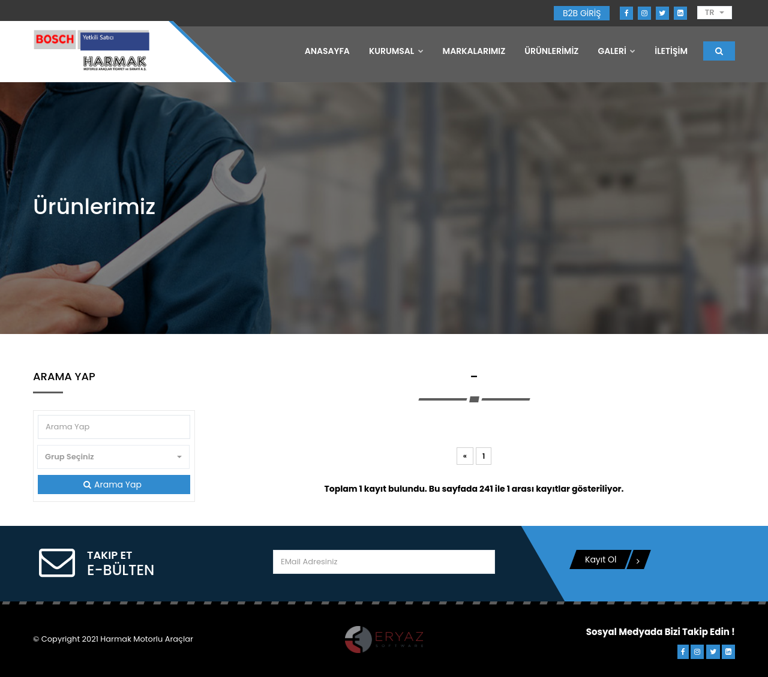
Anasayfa (327, 51)
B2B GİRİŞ (582, 13)
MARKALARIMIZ (474, 51)
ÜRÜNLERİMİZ (551, 51)
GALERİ (616, 51)
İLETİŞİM (671, 51)
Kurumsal (396, 51)
